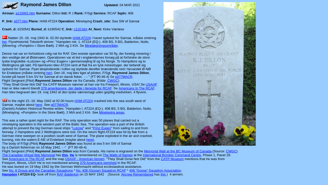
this (163, 174)
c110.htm (80, 29)
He (72, 155)
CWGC (112, 80)
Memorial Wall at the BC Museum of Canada (177, 151)
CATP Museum (172, 159)
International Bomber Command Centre (172, 155)
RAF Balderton (68, 174)
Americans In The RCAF (136, 88)
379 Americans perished (98, 163)
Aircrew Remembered (137, 174)
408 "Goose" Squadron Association (155, 170)
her (4, 42)
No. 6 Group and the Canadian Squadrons (41, 170)
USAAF (151, 84)
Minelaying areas (111, 112)
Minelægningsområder (101, 46)
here (38, 105)
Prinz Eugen (102, 128)
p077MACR (123, 77)
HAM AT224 (82, 38)
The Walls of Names (118, 155)
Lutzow (78, 128)
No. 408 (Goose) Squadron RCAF (101, 170)
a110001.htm (25, 13)
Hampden (9, 174)
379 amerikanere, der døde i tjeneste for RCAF (76, 88)
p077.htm (21, 21)
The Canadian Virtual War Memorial (28, 155)
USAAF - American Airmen (84, 159)
